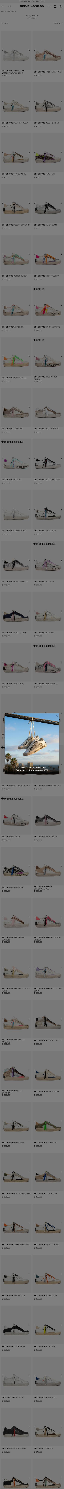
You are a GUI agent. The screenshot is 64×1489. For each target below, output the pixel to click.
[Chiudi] (57, 716)
